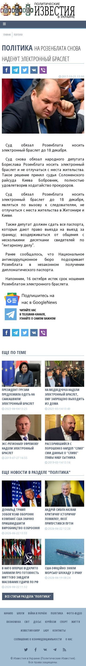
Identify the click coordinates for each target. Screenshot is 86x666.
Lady (46, 630)
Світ (27, 622)
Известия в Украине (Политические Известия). (45, 658)
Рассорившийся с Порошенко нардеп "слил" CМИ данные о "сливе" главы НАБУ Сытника (64, 450)
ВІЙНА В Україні (37, 613)
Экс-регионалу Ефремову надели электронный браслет (20, 448)
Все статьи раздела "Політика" (28, 596)
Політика (17, 48)
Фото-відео (74, 613)
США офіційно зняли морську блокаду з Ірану (63, 570)
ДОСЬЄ (37, 622)
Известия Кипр (30, 630)
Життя (75, 622)
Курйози (50, 622)
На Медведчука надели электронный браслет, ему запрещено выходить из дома (64, 397)
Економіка (13, 622)
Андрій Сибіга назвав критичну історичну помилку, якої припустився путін (60, 516)
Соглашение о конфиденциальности (38, 639)
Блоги (20, 613)
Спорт (64, 622)
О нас (68, 639)
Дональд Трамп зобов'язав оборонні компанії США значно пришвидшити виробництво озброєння (21, 518)
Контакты (59, 630)
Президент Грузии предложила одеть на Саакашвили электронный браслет (18, 397)
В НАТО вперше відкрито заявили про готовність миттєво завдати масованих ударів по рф (20, 575)
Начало (8, 613)
